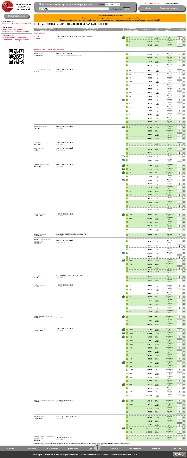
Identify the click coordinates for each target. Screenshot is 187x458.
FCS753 (36, 287)
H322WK (37, 128)
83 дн (157, 173)
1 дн (157, 70)
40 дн (157, 209)
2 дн (157, 89)
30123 (36, 277)
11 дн (157, 160)
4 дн (157, 156)
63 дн (157, 337)
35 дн (157, 373)
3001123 (36, 150)
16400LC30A (38, 216)
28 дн (157, 195)
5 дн (157, 111)
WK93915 (37, 144)
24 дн (157, 187)
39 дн (157, 61)
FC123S (36, 71)
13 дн (157, 246)
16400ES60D (38, 418)
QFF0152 (37, 440)
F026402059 (38, 236)
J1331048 (37, 38)
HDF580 (37, 402)
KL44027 (37, 318)
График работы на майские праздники (16, 23)
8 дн (157, 65)
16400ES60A (38, 55)
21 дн (157, 348)
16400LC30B (38, 330)
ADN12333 (37, 243)
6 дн (157, 54)
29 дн (157, 41)
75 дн (157, 38)
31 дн (157, 377)
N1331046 (37, 166)
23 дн (157, 191)
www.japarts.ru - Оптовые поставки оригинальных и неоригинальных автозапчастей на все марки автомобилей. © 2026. (85, 455)
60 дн (157, 165)
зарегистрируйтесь (135, 20)
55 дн (157, 169)
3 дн (157, 74)
